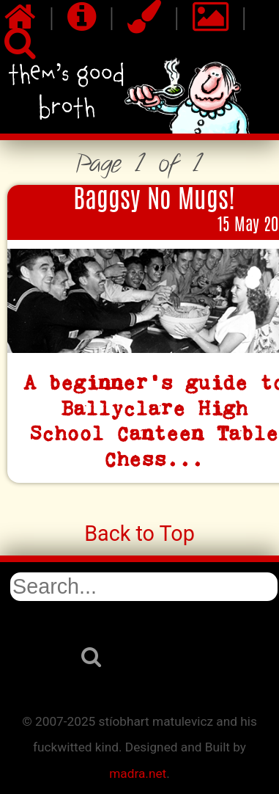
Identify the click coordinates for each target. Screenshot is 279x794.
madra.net (137, 773)
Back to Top (139, 533)
